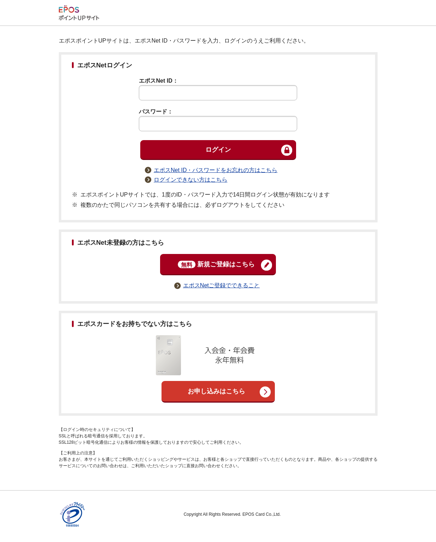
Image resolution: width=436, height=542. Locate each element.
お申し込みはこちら (216, 391)
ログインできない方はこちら (190, 180)
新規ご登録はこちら (216, 264)
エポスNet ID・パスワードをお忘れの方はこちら (215, 170)
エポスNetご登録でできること (221, 285)
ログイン (218, 149)
